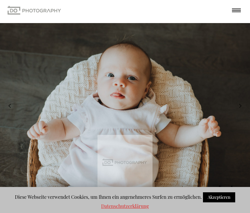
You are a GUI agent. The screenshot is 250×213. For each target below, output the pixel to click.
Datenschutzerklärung (125, 206)
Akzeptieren (219, 197)
